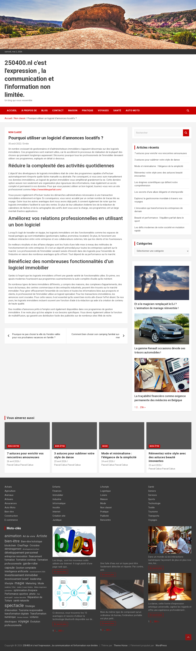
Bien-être (60, 446)
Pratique (87, 110)
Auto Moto (133, 110)
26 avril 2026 (13, 461)
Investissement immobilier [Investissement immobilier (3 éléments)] (21, 575)
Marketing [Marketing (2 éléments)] (31, 583)
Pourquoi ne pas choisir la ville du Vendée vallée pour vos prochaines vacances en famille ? (36, 336)
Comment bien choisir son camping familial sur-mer (96, 336)
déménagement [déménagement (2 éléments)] (13, 548)
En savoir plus (60, 571)
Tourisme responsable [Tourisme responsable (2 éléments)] (31, 610)
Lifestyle (104, 486)
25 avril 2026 (60, 461)
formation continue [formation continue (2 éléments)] (26, 559)
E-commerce (11, 520)
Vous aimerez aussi (20, 418)
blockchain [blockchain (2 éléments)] (10, 545)
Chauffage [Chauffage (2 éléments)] (22, 545)
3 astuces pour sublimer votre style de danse (157, 159)
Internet (56, 511)
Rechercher (186, 132)
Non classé (15, 132)
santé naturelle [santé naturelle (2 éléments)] (21, 600)
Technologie (154, 503)
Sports (151, 499)
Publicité (104, 515)
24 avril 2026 (107, 461)
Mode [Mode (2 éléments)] (41, 583)
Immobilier (58, 495)
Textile (151, 507)
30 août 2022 (14, 143)
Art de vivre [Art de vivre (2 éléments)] (29, 536)
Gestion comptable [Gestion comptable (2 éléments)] (26, 567)
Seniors (152, 491)
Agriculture (10, 491)
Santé (117, 110)
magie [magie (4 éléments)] (19, 583)
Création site (59, 515)
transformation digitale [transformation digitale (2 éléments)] (17, 613)
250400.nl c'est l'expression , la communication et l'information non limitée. (29, 78)
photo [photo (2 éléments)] (32, 593)
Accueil (12, 110)
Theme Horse (121, 645)
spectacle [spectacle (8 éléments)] (14, 605)
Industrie (57, 499)
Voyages (103, 110)
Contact (58, 110)
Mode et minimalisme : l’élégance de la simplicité (158, 166)
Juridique (57, 520)
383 (60, 630)
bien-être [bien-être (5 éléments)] (12, 541)
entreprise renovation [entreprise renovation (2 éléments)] (16, 556)
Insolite (56, 507)
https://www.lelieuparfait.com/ (46, 189)
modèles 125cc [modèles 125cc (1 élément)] (10, 587)
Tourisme (153, 511)
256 (142, 407)
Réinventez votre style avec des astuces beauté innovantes (167, 457)
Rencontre (13, 446)
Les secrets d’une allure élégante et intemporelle (158, 192)
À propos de (29, 110)
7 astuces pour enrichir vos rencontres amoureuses (160, 153)
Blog (44, 110)
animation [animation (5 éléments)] (13, 536)
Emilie (26, 143)
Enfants (56, 486)
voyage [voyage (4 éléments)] (23, 621)
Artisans (9, 499)
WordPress (161, 645)
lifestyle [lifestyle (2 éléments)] (9, 583)
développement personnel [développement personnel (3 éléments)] (21, 552)
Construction (11, 515)
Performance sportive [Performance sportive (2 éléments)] (16, 593)
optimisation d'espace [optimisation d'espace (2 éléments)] (25, 590)
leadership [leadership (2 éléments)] (35, 578)
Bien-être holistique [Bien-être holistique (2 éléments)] (31, 541)
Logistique (105, 491)
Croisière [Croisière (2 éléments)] (35, 545)
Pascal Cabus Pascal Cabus (20, 465)
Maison (72, 110)
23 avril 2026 (155, 465)
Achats (8, 486)
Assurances (11, 503)
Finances (57, 491)
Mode (105, 446)
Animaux (9, 495)
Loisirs (103, 495)
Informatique (59, 503)
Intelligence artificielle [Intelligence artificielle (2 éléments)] (16, 571)
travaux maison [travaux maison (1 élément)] (22, 617)
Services (152, 495)
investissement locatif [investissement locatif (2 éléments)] (17, 578)
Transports (153, 515)
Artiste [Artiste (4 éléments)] (41, 536)
